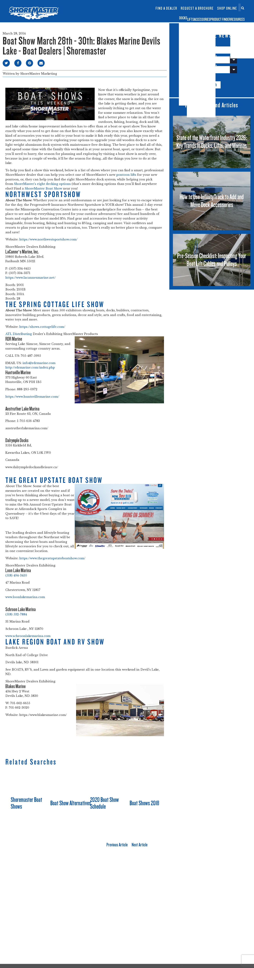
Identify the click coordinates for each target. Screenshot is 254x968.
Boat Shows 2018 (144, 803)
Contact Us (226, 5)
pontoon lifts (126, 174)
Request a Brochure (197, 8)
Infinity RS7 (91, 6)
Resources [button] (234, 16)
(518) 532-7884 (16, 614)
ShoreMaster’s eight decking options (42, 184)
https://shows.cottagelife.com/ (42, 327)
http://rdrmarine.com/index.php (30, 367)
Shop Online (227, 8)
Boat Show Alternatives (70, 803)
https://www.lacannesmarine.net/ (30, 277)
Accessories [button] (166, 16)
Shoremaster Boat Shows (26, 803)
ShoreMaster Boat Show (43, 188)
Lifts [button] (141, 16)
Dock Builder (133, 10)
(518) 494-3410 (16, 575)
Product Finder (201, 16)
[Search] (242, 8)
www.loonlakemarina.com (25, 597)
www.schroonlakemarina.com (27, 636)
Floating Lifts (111, 3)
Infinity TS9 (91, 12)
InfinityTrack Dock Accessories (166, 5)
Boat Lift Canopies (112, 12)
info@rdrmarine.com (39, 363)
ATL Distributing (18, 334)
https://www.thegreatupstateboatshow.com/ (52, 558)
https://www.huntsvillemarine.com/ (32, 396)
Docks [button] (122, 16)
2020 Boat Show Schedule (104, 803)
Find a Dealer (166, 8)
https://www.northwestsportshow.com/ (48, 239)
